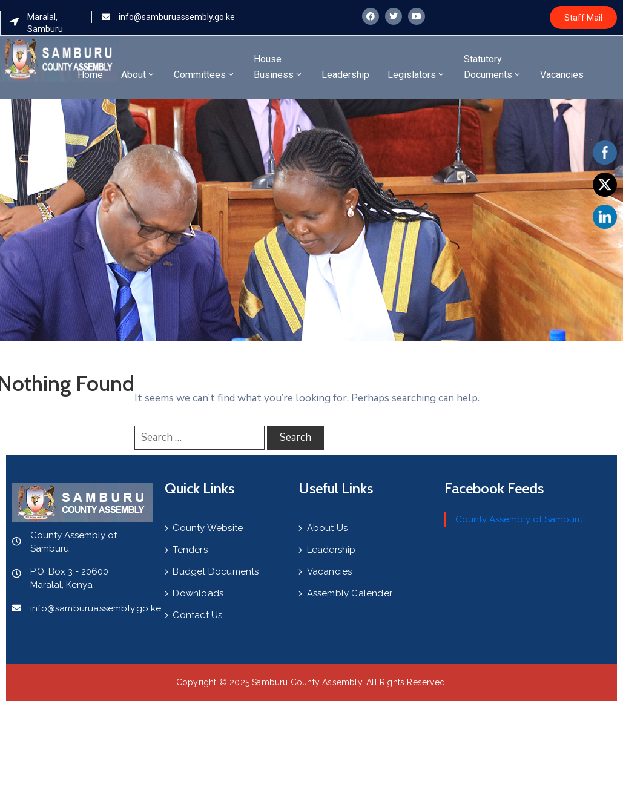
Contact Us (197, 615)
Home (90, 75)
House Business (278, 67)
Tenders (190, 549)
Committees (205, 75)
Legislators (416, 75)
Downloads (198, 593)
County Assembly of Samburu (519, 519)
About (138, 75)
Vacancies (562, 75)
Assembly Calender (349, 593)
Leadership (345, 75)
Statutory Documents (493, 67)
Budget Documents (216, 571)
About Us (327, 527)
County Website (208, 527)
